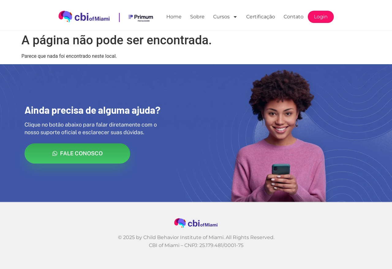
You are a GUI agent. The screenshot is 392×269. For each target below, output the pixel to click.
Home (174, 17)
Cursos (225, 16)
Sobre (197, 17)
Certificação (260, 17)
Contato (293, 17)
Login (321, 17)
